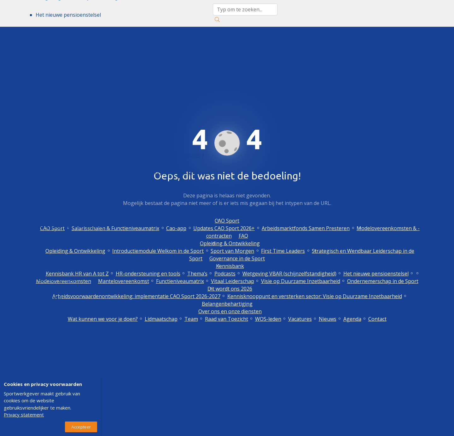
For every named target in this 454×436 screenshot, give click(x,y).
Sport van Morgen (232, 250)
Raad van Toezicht (57, 279)
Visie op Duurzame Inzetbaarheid (75, 102)
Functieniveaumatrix (60, 67)
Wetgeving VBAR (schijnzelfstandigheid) (289, 273)
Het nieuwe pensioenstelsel (68, 14)
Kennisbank (230, 266)
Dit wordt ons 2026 (52, 143)
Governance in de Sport (237, 258)
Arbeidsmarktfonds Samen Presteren (306, 228)
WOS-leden (49, 296)
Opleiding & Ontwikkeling (230, 243)
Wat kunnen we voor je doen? (71, 226)
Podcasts (225, 273)
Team (42, 261)
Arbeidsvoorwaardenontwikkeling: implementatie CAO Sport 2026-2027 (120, 155)
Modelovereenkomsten (63, 32)
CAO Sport (227, 220)
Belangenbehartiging (61, 191)
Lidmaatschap (52, 244)
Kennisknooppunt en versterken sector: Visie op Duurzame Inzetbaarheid (123, 173)
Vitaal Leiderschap (57, 85)
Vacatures (47, 314)
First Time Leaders (283, 250)
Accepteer (81, 427)
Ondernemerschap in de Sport (71, 120)
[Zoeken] (217, 19)
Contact (45, 367)
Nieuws (44, 332)
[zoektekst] (245, 9)
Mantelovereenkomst (61, 50)
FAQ (243, 235)
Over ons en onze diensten (61, 213)
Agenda (45, 349)
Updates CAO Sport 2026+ (224, 228)
